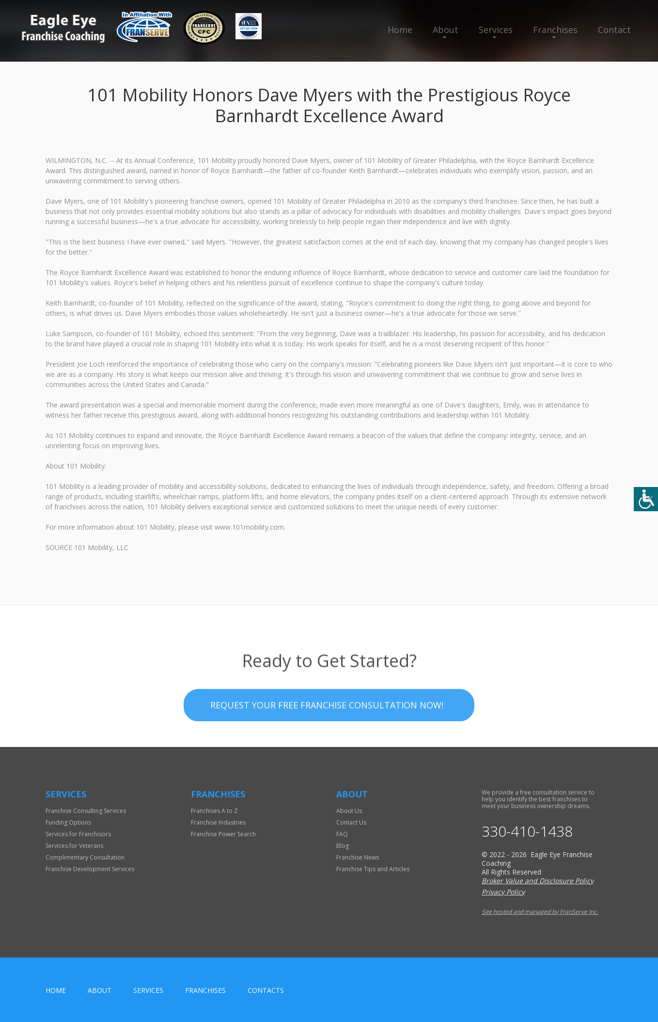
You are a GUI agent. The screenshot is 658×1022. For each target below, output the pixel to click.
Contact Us (351, 822)
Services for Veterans (74, 846)
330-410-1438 (527, 831)
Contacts (266, 990)
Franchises (555, 29)
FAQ (342, 834)
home (56, 990)
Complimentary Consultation (85, 857)
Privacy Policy (503, 891)
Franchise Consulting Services (86, 811)
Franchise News (357, 857)
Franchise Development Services (90, 869)
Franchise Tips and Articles (372, 869)
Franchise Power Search (223, 834)
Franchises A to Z (214, 811)
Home (400, 29)
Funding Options (68, 822)
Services (496, 29)
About (445, 29)
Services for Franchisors (78, 834)
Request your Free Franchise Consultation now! (326, 731)
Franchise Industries (218, 822)
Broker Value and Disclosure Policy (538, 880)
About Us (349, 811)
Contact (614, 29)
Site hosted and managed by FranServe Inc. (540, 912)
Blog (342, 846)
